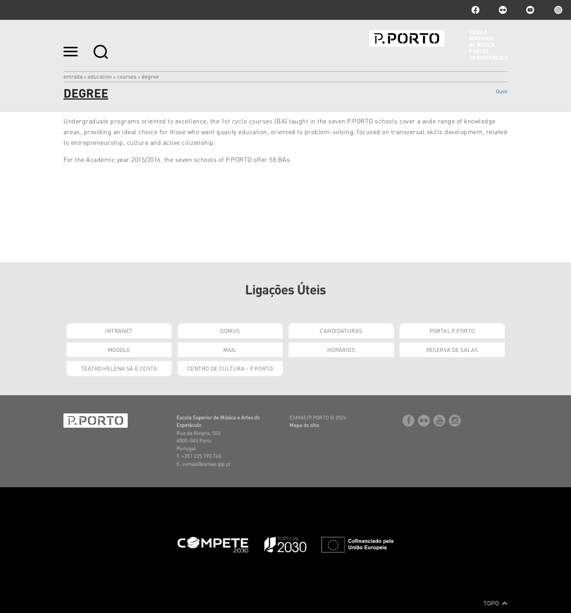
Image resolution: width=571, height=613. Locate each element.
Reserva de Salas (452, 349)
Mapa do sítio (304, 424)
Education (100, 76)
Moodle (119, 349)
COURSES (126, 76)
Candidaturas (341, 330)
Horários (341, 349)
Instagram (557, 10)
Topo (495, 603)
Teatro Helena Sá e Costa (119, 368)
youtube (530, 10)
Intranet (118, 330)
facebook (475, 10)
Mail (230, 349)
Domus (230, 330)
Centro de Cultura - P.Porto (230, 368)
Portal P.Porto (452, 330)
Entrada (72, 76)
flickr (503, 10)
